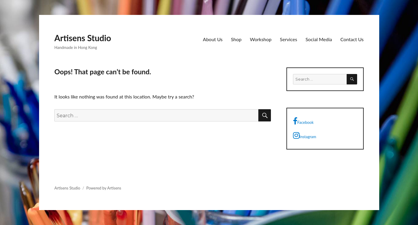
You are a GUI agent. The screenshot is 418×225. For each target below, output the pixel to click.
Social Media (319, 39)
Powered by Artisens (103, 188)
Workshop (261, 39)
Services (288, 39)
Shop (236, 39)
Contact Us (352, 39)
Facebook (303, 121)
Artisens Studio (82, 38)
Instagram (304, 135)
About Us (213, 39)
